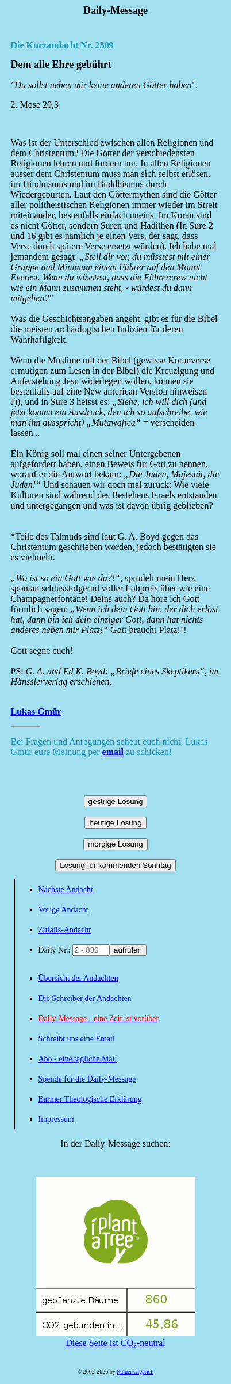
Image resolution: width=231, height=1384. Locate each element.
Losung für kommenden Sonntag (115, 865)
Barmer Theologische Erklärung (90, 1099)
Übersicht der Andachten (78, 978)
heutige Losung (115, 822)
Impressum (56, 1119)
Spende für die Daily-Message (87, 1079)
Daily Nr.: (55, 950)
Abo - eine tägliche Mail (77, 1059)
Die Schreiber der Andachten (85, 998)
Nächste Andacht (65, 889)
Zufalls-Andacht (64, 930)
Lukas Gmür (36, 711)
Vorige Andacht (63, 909)
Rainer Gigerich (135, 1371)
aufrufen (128, 950)
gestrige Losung (115, 801)
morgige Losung (115, 844)
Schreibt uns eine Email (76, 1038)
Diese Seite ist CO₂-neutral (115, 1338)
